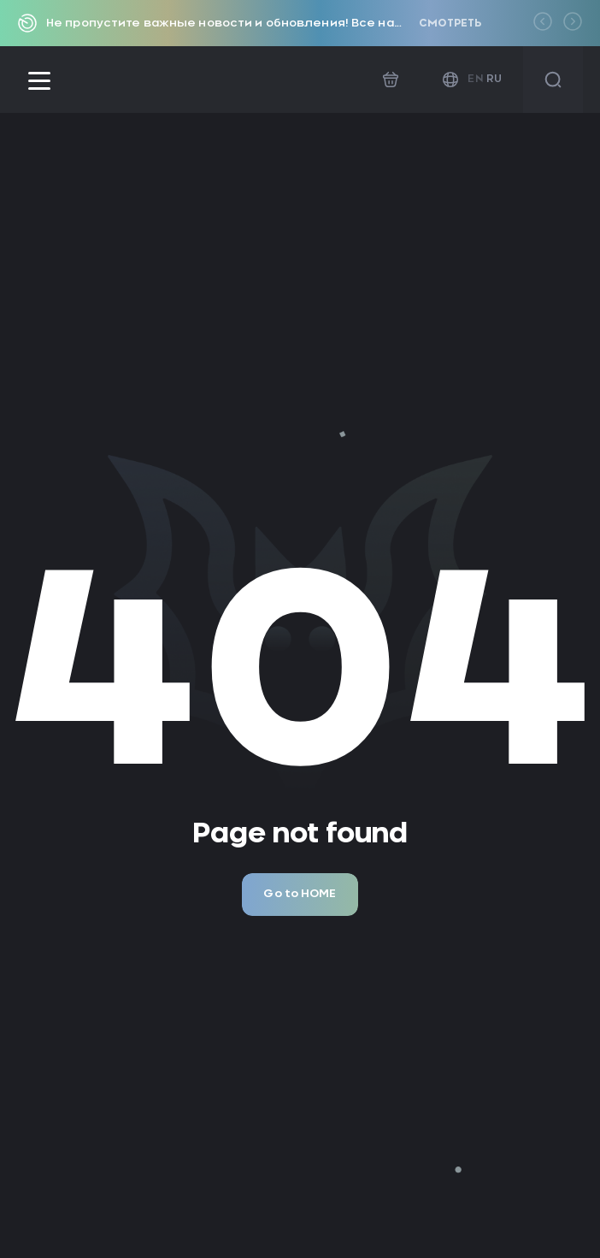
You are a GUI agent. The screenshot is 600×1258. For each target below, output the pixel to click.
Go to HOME (299, 894)
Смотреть (450, 23)
